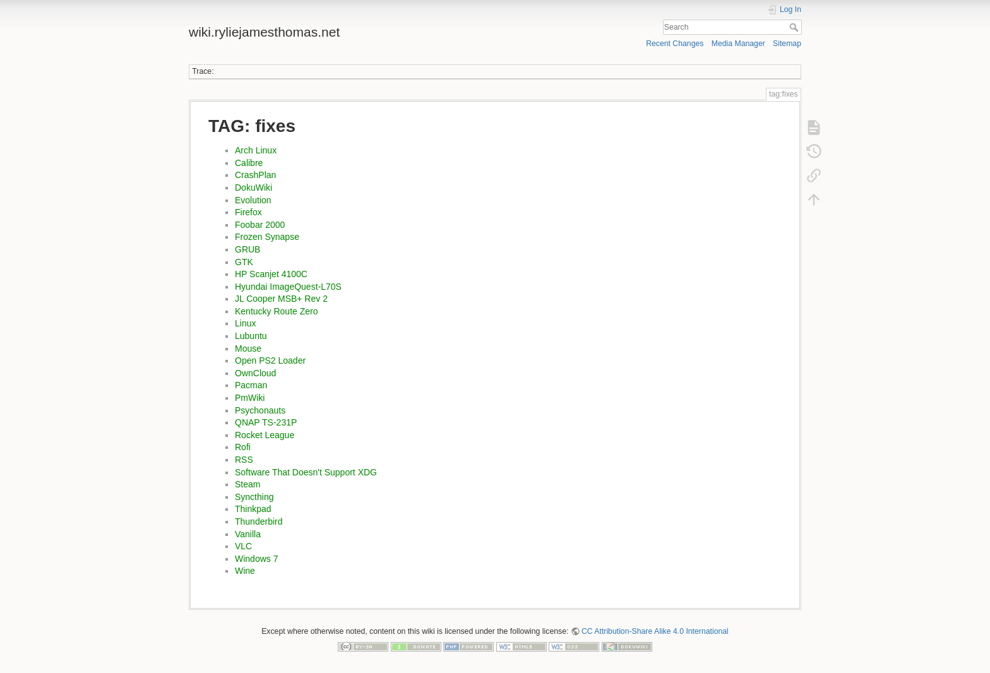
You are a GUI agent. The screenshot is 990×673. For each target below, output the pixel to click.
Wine (245, 571)
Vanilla (248, 534)
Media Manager (738, 43)
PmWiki (250, 398)
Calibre (249, 163)
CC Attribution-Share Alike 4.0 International (655, 631)
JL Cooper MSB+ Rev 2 (281, 299)
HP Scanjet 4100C (271, 274)
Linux (245, 323)
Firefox (248, 212)
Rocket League (264, 435)
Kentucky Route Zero (276, 311)
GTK (244, 262)
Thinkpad (253, 509)
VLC (243, 546)
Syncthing (254, 497)
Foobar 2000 (260, 225)
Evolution (253, 200)
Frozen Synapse (267, 237)
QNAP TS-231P (266, 422)
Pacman (251, 385)
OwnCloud (255, 373)
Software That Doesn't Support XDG (306, 472)
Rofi (243, 447)
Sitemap (787, 43)
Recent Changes (674, 43)
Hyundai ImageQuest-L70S (288, 287)
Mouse (248, 348)
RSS (244, 460)
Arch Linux (256, 150)
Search (795, 27)
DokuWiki (253, 187)
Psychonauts (260, 410)
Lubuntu (251, 336)
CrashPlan (255, 175)
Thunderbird (259, 521)
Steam (247, 484)
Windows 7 (256, 559)
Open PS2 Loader (270, 360)
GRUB (247, 249)
